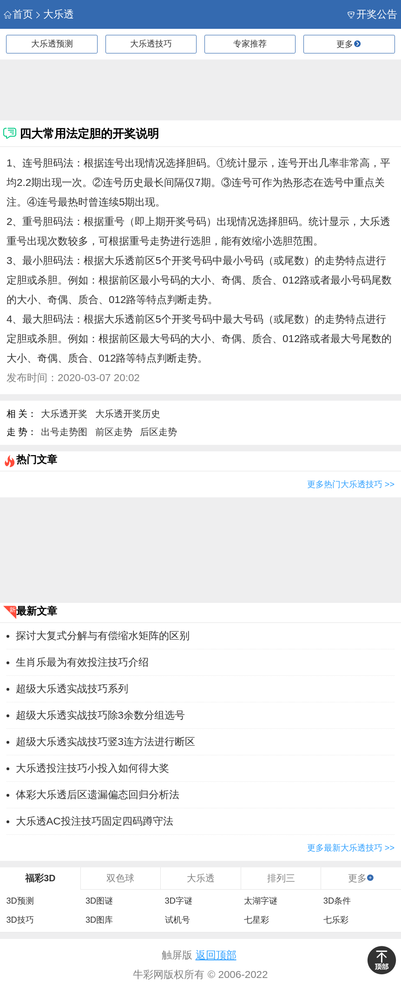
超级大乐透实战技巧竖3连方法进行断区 (105, 741)
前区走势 (113, 432)
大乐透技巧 (151, 43)
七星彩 (256, 920)
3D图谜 (99, 900)
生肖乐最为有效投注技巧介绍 (82, 662)
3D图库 (99, 920)
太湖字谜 (260, 900)
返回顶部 (216, 955)
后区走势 (158, 432)
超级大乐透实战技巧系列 (72, 688)
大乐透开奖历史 (127, 414)
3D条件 (337, 900)
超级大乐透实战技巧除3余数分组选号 (100, 715)
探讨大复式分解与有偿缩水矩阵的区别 (103, 635)
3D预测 (19, 900)
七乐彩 (335, 920)
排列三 (281, 878)
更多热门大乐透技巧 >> (350, 484)
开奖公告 (372, 14)
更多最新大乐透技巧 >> (350, 847)
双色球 (120, 878)
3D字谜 (178, 900)
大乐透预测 (52, 43)
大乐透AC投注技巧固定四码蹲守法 (94, 821)
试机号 (177, 920)
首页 (18, 14)
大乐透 (54, 14)
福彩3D (40, 878)
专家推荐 (250, 43)
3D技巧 (19, 920)
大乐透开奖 (64, 414)
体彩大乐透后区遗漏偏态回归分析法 (97, 794)
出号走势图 (64, 432)
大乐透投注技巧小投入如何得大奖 (92, 768)
